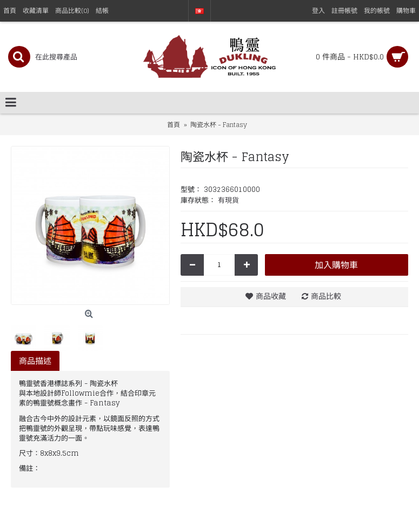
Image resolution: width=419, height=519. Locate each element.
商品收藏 (271, 296)
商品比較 (326, 296)
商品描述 (35, 361)
